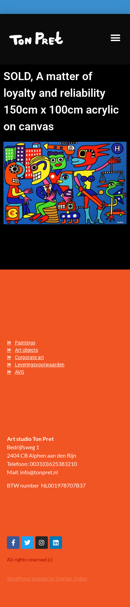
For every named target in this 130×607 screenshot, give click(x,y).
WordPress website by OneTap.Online (47, 579)
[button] (115, 38)
